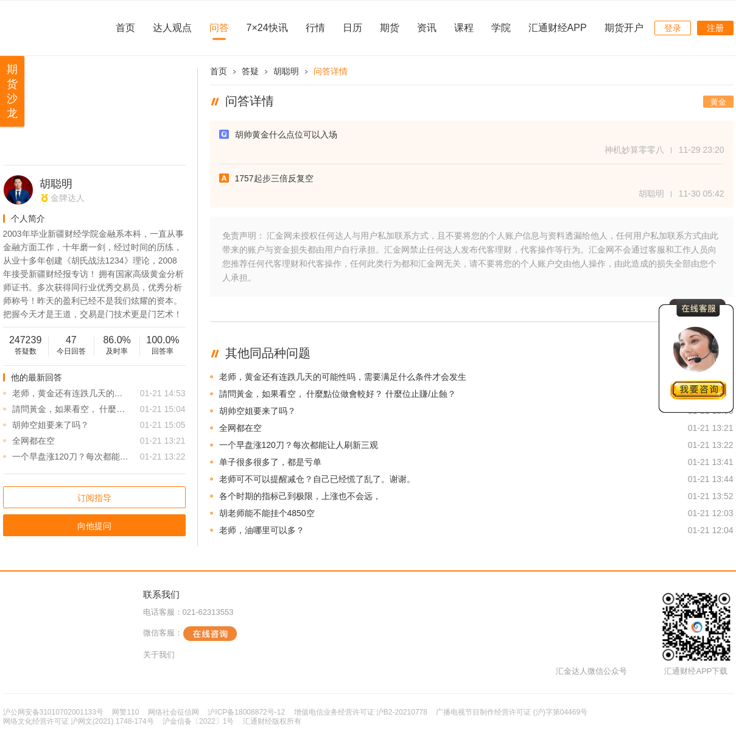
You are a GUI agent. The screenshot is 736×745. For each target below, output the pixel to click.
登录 (672, 28)
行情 (315, 28)
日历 (352, 28)
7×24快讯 (267, 28)
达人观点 (172, 28)
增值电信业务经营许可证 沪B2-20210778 (360, 712)
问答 (219, 28)
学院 (501, 28)
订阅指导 (94, 498)
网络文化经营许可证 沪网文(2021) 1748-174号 (78, 721)
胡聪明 (56, 184)
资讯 (426, 28)
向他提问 (94, 526)
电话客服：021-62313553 (188, 612)
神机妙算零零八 (634, 150)
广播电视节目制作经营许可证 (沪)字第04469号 (511, 712)
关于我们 (159, 654)
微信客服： (190, 634)
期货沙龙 (12, 91)
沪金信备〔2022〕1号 (198, 721)
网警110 (125, 712)
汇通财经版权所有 (272, 721)
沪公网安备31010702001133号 (53, 712)
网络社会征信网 (173, 712)
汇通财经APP (557, 28)
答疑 (250, 71)
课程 (464, 28)
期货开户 (624, 28)
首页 (125, 28)
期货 (389, 28)
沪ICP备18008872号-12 (246, 712)
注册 (715, 28)
